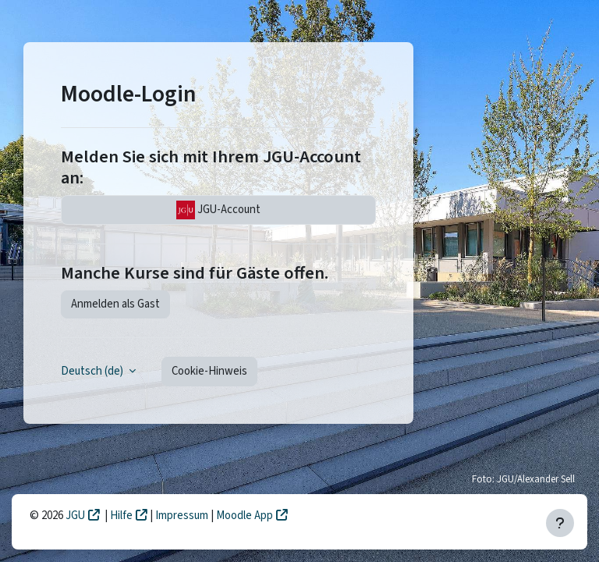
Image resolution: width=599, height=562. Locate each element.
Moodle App (244, 515)
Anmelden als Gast (115, 304)
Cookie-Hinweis (209, 371)
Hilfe (121, 515)
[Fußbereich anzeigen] (560, 523)
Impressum (183, 515)
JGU (75, 515)
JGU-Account (218, 210)
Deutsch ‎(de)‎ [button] (93, 371)
